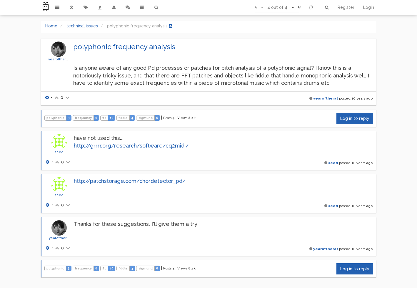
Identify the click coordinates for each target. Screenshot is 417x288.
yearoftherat (58, 59)
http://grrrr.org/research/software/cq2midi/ (131, 146)
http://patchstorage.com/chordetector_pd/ (130, 181)
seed (59, 152)
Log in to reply (354, 118)
